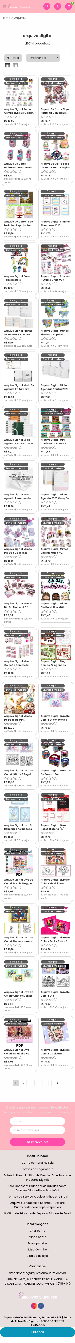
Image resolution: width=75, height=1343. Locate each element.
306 (45, 1083)
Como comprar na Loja (38, 1163)
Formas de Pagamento (37, 1169)
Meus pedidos (37, 1243)
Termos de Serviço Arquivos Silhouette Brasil (37, 1197)
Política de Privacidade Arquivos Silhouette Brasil (37, 1213)
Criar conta (37, 1231)
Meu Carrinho (37, 1249)
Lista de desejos (37, 1256)
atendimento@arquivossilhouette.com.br (37, 1273)
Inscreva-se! (37, 1142)
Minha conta (37, 1237)
